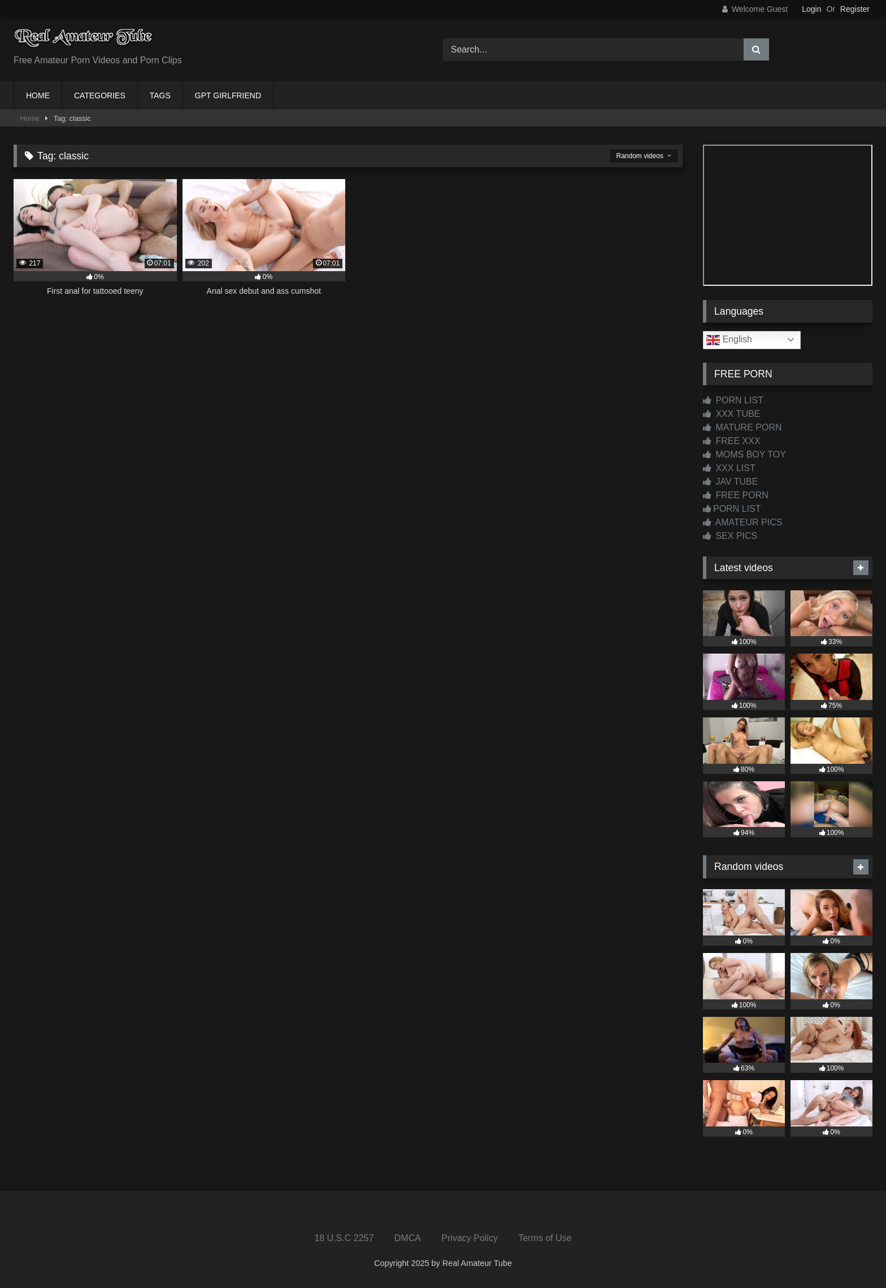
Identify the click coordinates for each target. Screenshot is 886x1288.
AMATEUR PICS (742, 522)
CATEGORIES (99, 95)
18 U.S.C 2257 (343, 1238)
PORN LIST (733, 400)
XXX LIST (729, 468)
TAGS (160, 95)
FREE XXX (732, 441)
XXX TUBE (731, 414)
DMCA (407, 1238)
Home (30, 118)
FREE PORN (735, 495)
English (729, 340)
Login (811, 9)
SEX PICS (730, 536)
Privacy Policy (469, 1238)
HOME (38, 95)
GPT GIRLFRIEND (228, 95)
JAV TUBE (730, 481)
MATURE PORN (742, 427)
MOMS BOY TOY (744, 454)
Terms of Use (544, 1238)
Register (855, 9)
